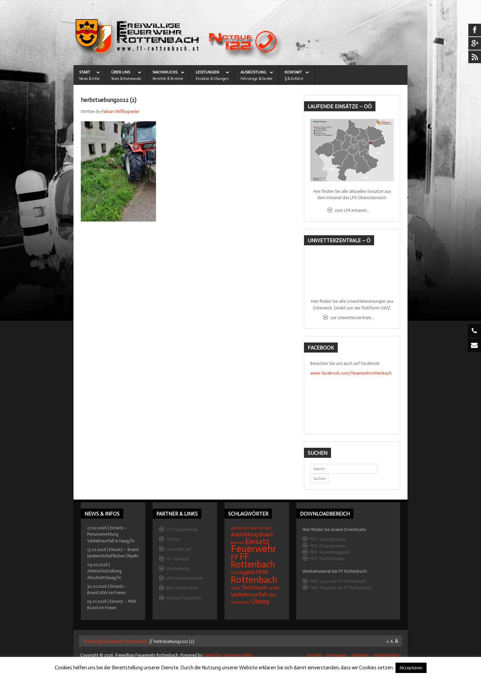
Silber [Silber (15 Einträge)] (235, 588)
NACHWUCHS (165, 72)
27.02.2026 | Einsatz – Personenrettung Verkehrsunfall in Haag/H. (111, 534)
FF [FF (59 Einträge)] (235, 557)
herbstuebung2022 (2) (108, 100)
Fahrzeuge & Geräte (256, 79)
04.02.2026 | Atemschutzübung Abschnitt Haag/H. (104, 571)
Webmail (360, 655)
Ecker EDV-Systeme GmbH (228, 655)
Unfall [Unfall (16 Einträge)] (273, 587)
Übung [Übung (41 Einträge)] (260, 601)
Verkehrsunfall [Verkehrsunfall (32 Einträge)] (249, 594)
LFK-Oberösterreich (184, 578)
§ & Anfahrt (294, 79)
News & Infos (89, 79)
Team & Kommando (126, 79)
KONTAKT (293, 72)
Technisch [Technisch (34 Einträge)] (254, 587)
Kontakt (314, 655)
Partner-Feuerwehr (183, 597)
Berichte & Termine (168, 79)
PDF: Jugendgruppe (327, 539)
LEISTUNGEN (207, 72)
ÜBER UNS (120, 72)
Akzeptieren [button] (411, 667)
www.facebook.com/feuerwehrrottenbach (350, 373)
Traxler (173, 539)
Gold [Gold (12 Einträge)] (234, 573)
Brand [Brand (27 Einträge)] (266, 534)
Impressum (337, 655)
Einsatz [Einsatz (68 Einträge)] (257, 541)
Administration (387, 655)
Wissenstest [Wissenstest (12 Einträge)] (240, 602)
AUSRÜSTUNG (253, 72)
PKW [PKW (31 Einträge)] (262, 572)
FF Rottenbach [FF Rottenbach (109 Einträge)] (253, 560)
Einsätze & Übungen (212, 79)
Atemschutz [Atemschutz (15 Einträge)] (261, 528)
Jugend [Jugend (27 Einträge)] (247, 572)
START (84, 72)
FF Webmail (177, 558)
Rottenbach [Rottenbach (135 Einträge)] (254, 579)
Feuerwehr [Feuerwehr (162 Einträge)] (253, 549)
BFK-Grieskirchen (182, 587)
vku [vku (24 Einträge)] (272, 594)
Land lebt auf (178, 549)
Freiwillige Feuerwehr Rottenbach (115, 641)
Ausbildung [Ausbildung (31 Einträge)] (244, 534)
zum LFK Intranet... (352, 210)
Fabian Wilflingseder (120, 111)
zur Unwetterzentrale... (352, 317)
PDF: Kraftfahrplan (327, 558)
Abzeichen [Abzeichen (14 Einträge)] (240, 528)
